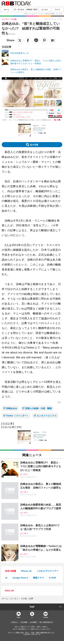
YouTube (45, 617)
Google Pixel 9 (20, 577)
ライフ (57, 9)
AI (6, 577)
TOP (32, 607)
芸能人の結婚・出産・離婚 (38, 408)
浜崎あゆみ (11, 408)
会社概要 (33, 622)
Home (18, 617)
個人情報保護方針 (46, 622)
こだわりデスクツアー (48, 571)
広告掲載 (23, 622)
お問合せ (14, 622)
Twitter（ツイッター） (17, 415)
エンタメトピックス (47, 415)
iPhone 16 (26, 571)
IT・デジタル (19, 9)
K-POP (52, 577)
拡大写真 (34, 145)
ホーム (6, 9)
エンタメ (44, 9)
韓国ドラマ (38, 577)
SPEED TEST (31, 9)
